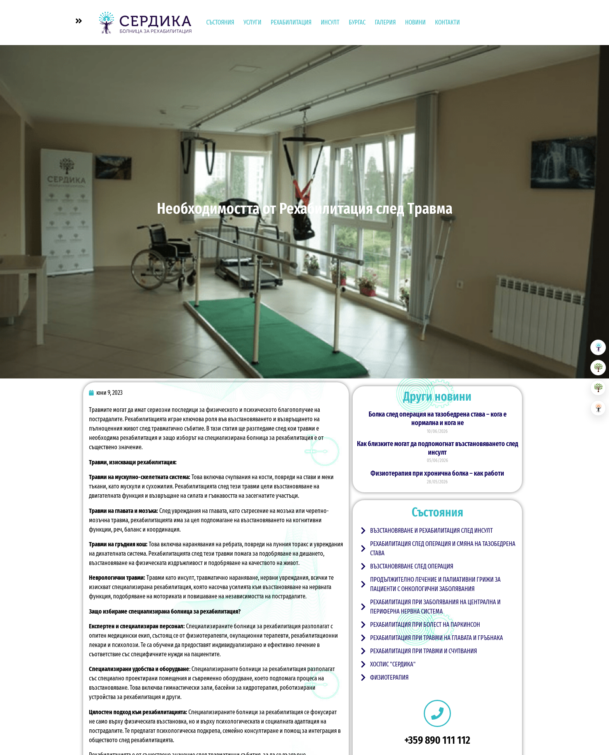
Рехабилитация (291, 22)
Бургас (357, 22)
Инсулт (330, 22)
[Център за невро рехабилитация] (598, 408)
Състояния (220, 22)
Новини (415, 22)
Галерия (385, 22)
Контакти (447, 22)
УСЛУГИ (252, 22)
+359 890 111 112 (437, 740)
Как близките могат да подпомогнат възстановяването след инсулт (437, 448)
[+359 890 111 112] (437, 713)
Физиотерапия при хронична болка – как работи (437, 473)
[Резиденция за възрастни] (598, 367)
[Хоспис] (598, 388)
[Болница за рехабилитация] (598, 347)
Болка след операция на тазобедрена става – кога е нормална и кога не (437, 418)
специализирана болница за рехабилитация (259, 437)
